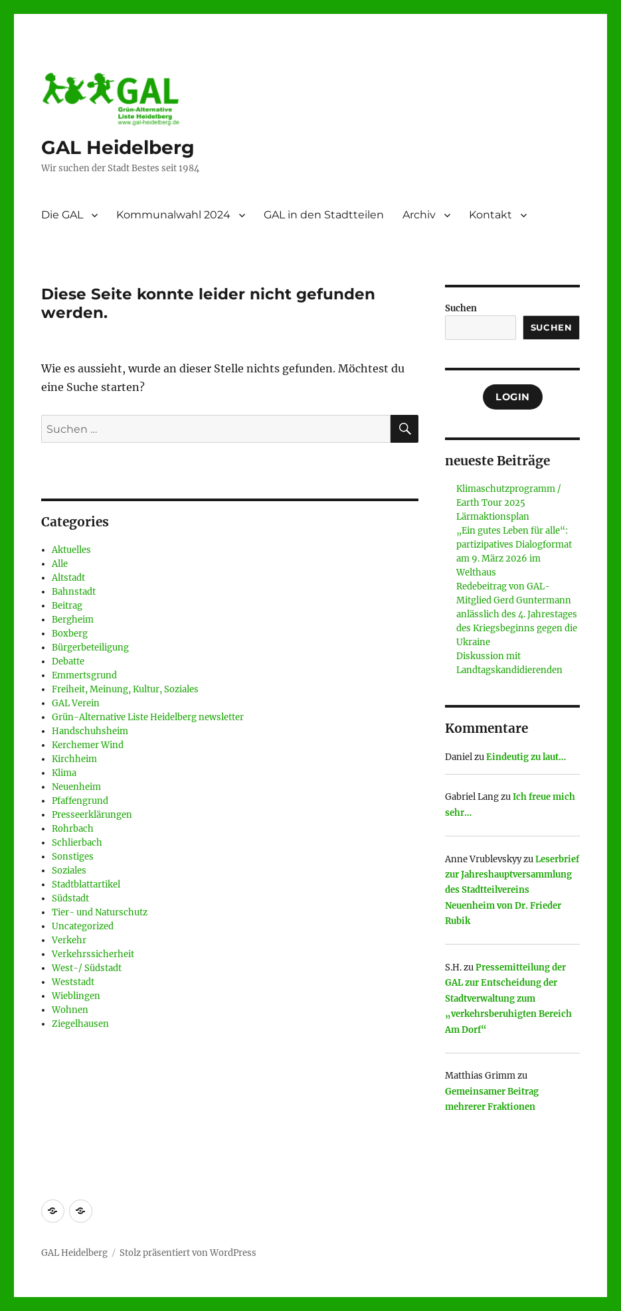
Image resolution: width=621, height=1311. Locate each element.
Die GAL (62, 214)
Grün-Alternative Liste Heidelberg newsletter (148, 717)
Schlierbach (77, 842)
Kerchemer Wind (88, 745)
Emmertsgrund (84, 675)
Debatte (68, 661)
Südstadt (70, 898)
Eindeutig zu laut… (526, 757)
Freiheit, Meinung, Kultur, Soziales (125, 689)
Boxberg (70, 633)
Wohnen (70, 1010)
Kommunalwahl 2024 (173, 214)
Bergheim (73, 619)
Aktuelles (71, 550)
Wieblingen (76, 996)
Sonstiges (73, 856)
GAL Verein (76, 703)
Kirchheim (74, 759)
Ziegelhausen (80, 1024)
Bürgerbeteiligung (90, 647)
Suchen (461, 308)
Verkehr (69, 940)
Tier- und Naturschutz (99, 912)
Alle (60, 564)
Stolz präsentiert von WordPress (188, 1253)
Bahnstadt (74, 591)
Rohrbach (73, 828)
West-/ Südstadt (87, 968)
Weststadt (73, 982)
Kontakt (490, 214)
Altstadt (68, 577)
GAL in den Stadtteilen (324, 214)
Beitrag (67, 605)
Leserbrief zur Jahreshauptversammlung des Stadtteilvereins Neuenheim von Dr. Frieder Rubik (512, 890)
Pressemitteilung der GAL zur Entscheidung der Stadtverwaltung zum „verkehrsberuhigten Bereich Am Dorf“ (508, 999)
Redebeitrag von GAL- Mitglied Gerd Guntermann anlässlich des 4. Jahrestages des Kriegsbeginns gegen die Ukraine (516, 614)
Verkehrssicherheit (93, 954)
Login (512, 397)
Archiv (419, 214)
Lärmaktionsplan (492, 516)
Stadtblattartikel (86, 884)
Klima (64, 773)
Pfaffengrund (80, 801)
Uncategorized (83, 926)
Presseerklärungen (92, 814)
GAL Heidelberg (118, 147)
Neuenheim (76, 787)
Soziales (69, 870)
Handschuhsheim (90, 731)
